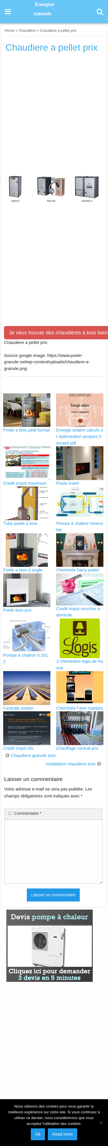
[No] (101, 1122)
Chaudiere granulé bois (33, 755)
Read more (62, 1134)
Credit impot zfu (18, 748)
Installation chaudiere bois (71, 763)
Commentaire (27, 813)
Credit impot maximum (24, 483)
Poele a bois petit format (26, 429)
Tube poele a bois (20, 523)
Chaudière (26, 30)
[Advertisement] (54, 115)
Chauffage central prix (77, 748)
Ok (37, 1134)
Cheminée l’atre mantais (79, 708)
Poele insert (67, 483)
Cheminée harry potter (77, 569)
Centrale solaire (18, 708)
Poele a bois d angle (22, 569)
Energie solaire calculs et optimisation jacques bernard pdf (79, 436)
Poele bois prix (17, 610)
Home (9, 30)
